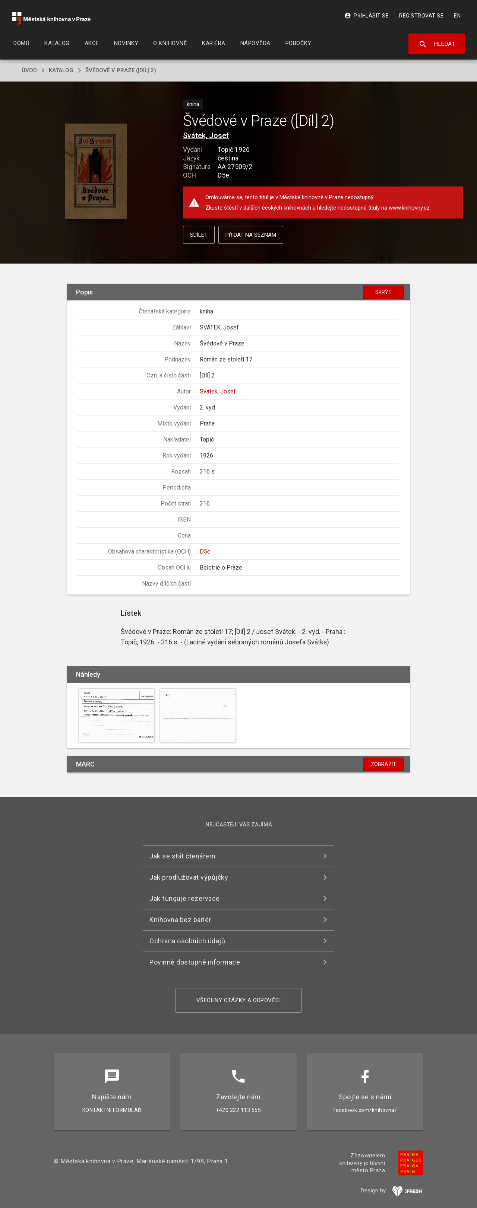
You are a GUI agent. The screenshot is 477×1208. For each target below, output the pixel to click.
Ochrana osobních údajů (187, 941)
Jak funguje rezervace (184, 898)
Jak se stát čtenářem (182, 856)
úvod (29, 70)
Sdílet (199, 235)
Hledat (436, 44)
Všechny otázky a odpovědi (238, 1000)
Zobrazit (383, 764)
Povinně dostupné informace (194, 962)
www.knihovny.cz (409, 207)
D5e (205, 551)
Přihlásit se (366, 15)
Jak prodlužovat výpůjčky (188, 877)
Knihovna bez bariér (180, 920)
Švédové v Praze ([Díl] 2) (120, 70)
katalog (61, 70)
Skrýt (383, 292)
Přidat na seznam (250, 235)
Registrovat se (421, 16)
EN (457, 16)
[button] (96, 171)
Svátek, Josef (206, 135)
